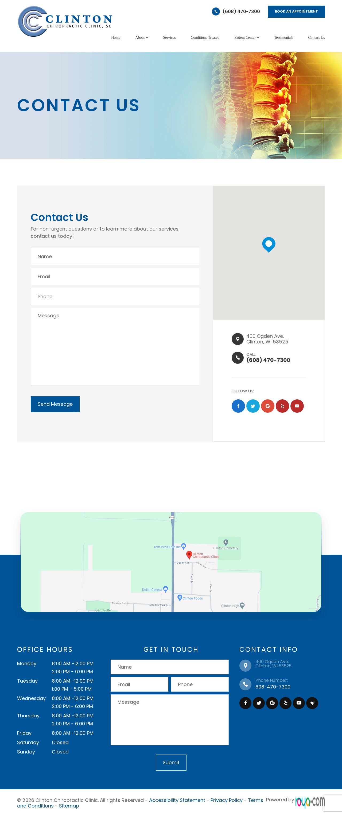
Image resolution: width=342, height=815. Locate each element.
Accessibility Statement (177, 799)
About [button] (141, 38)
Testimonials (283, 38)
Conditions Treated (205, 38)
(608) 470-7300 (241, 11)
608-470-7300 (272, 686)
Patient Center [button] (246, 38)
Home (115, 38)
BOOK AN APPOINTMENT (296, 11)
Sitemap (69, 804)
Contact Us (316, 38)
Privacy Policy (227, 799)
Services (169, 38)
